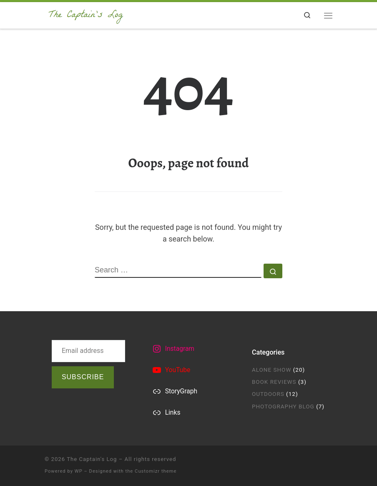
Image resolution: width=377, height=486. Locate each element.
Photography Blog (283, 406)
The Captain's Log (92, 459)
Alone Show (272, 369)
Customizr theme (155, 471)
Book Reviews (274, 381)
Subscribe (83, 376)
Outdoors (268, 393)
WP (79, 471)
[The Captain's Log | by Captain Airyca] (86, 14)
